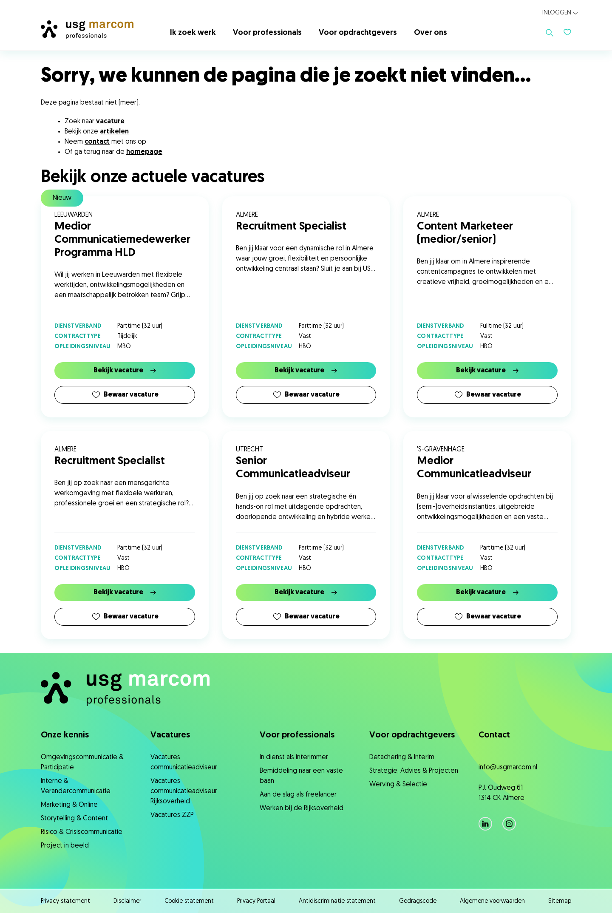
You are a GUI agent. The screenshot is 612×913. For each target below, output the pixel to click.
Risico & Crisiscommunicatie (81, 832)
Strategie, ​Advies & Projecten (413, 771)
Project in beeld (65, 845)
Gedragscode (417, 901)
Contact (494, 735)
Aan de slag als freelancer (298, 794)
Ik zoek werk (193, 33)
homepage (144, 152)
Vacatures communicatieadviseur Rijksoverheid (183, 791)
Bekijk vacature (125, 370)
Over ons (430, 33)
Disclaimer (127, 901)
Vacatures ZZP (172, 815)
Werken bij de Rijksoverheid (301, 808)
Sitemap (559, 901)
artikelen (114, 131)
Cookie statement (189, 901)
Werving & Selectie (398, 784)
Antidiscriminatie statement (337, 901)
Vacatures (170, 735)
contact (97, 142)
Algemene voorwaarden (492, 901)
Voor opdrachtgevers (358, 33)
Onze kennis (65, 735)
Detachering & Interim (401, 757)
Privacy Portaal (256, 901)
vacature (110, 121)
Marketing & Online (69, 805)
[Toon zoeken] (549, 33)
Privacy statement (65, 901)
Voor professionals (267, 33)
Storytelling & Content (74, 818)
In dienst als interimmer (294, 757)
